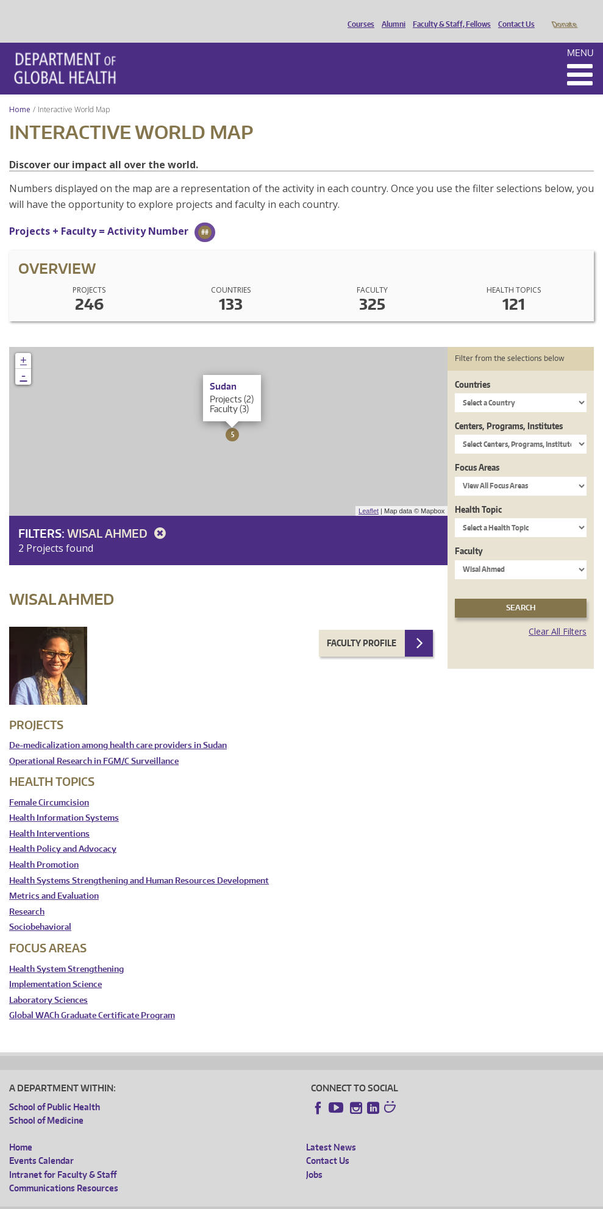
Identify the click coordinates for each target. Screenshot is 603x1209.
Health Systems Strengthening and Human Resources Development (139, 863)
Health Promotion (44, 847)
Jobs (314, 1157)
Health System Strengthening (66, 952)
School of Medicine (46, 1103)
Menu (580, 35)
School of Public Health (54, 1090)
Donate (564, 14)
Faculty (469, 534)
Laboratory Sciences (48, 983)
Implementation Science (55, 967)
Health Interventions (49, 816)
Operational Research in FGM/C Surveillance (94, 744)
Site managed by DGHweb (292, 1199)
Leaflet (369, 494)
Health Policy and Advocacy (62, 831)
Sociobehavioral (40, 910)
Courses (357, 14)
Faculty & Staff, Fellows (449, 14)
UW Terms (220, 1199)
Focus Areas (477, 450)
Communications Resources (63, 1171)
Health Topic (478, 492)
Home (19, 92)
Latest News (331, 1130)
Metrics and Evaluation (54, 878)
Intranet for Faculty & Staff (62, 1157)
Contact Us (513, 14)
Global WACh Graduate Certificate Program (92, 998)
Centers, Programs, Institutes (509, 409)
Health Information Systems (64, 800)
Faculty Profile (361, 626)
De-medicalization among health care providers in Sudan (118, 728)
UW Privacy (170, 1199)
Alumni (390, 14)
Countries (472, 367)
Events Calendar (41, 1143)
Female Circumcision (49, 785)
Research (27, 894)
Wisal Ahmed (118, 516)
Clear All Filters (558, 614)
